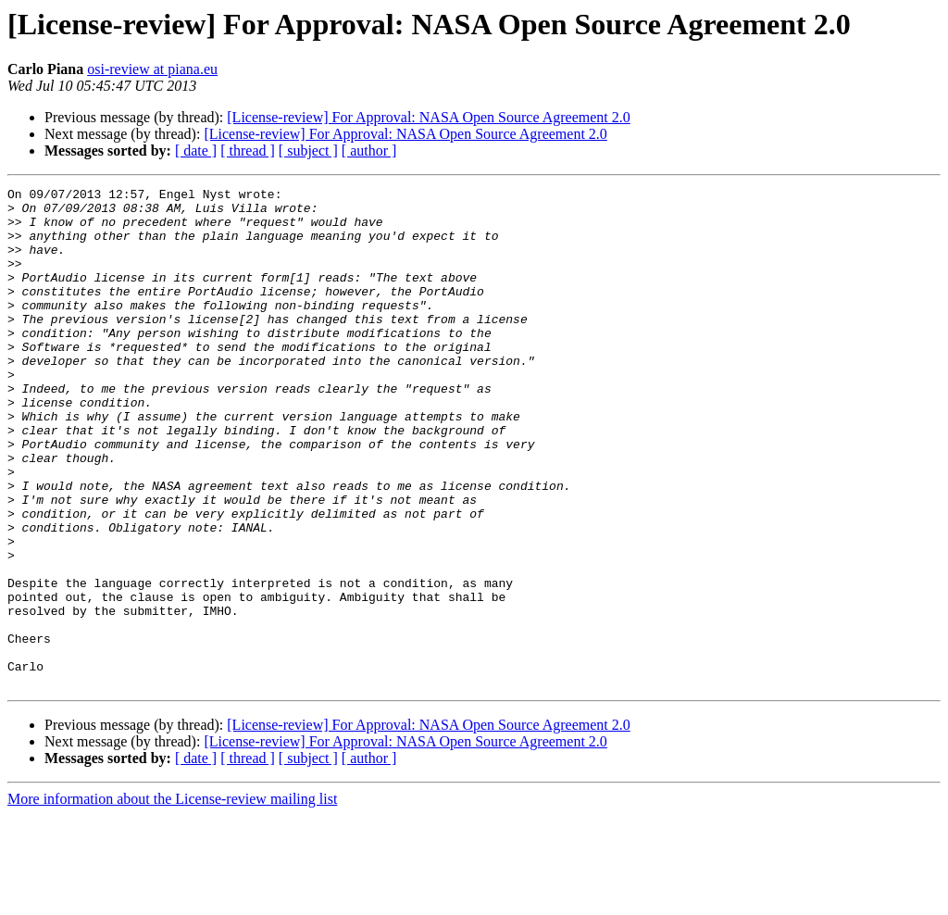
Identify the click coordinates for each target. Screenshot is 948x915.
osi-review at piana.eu (152, 69)
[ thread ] (247, 150)
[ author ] (369, 150)
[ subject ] (308, 150)
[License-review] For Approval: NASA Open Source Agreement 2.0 (428, 117)
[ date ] (196, 150)
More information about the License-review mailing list (172, 899)
